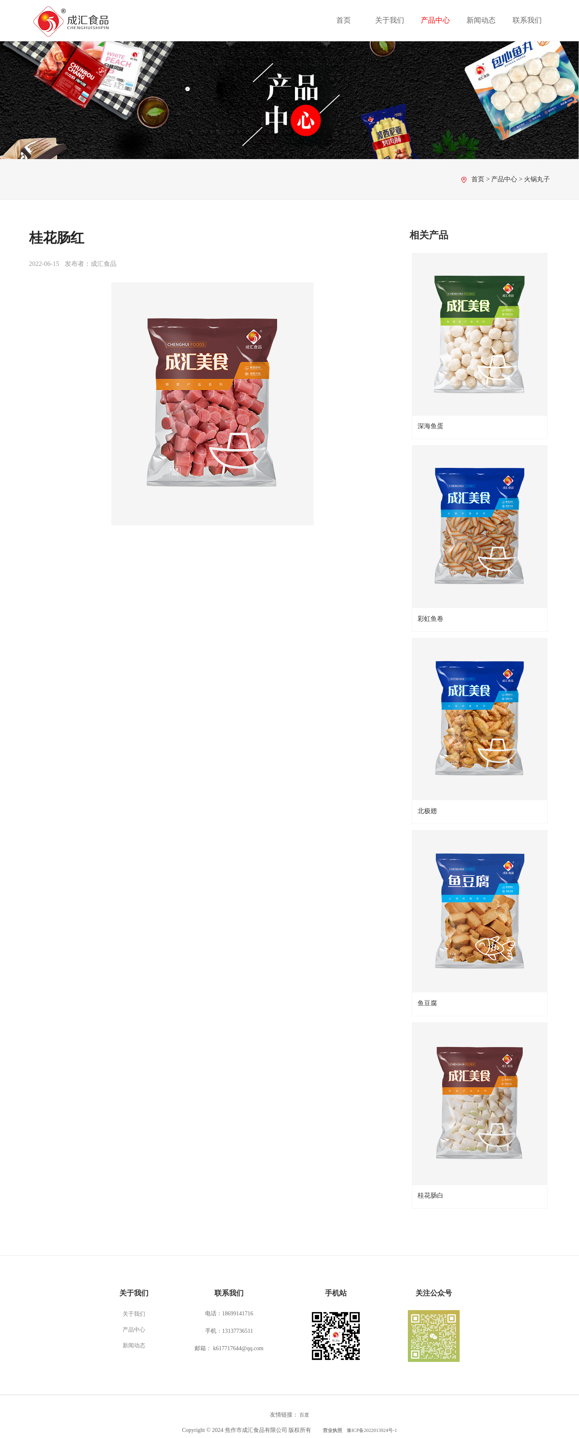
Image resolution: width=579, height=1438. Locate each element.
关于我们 (389, 20)
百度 (304, 1415)
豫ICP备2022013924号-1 (372, 1430)
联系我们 (527, 20)
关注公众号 (434, 1293)
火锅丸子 (537, 179)
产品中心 (435, 20)
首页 (343, 20)
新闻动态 (481, 20)
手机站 (336, 1293)
